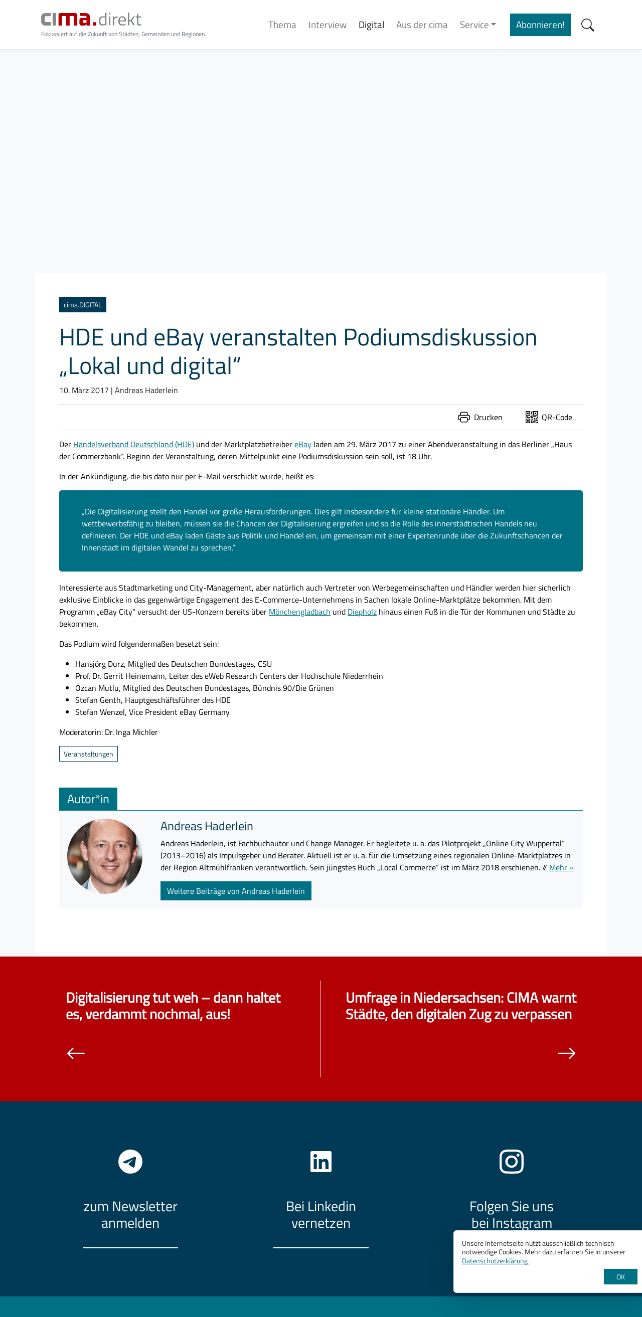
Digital (371, 24)
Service (474, 24)
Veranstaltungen (88, 753)
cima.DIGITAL (83, 304)
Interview (327, 24)
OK (620, 1276)
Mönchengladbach (300, 612)
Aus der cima (422, 24)
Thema (282, 24)
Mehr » (561, 867)
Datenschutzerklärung (495, 1260)
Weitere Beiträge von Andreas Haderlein (236, 891)
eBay (302, 444)
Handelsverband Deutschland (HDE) (133, 444)
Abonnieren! (540, 24)
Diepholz (362, 612)
